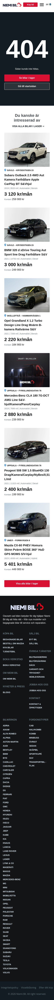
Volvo (6, 972)
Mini (5, 887)
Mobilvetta (9, 895)
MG (4, 883)
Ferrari (7, 794)
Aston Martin (10, 742)
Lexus (6, 855)
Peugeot (8, 908)
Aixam (6, 729)
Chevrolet (9, 766)
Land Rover (9, 851)
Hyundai (7, 815)
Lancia (7, 847)
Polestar (8, 912)
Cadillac (8, 762)
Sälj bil (33, 643)
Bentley (7, 750)
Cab (31, 725)
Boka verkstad (11, 665)
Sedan (32, 746)
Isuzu (6, 819)
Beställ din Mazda (13, 643)
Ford (6, 802)
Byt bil (33, 639)
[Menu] (41, 5)
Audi (5, 746)
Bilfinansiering (38, 657)
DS (4, 790)
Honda (6, 810)
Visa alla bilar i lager (27, 126)
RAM (5, 920)
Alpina (6, 738)
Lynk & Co (8, 863)
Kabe (6, 835)
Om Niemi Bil (9, 679)
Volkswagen (10, 968)
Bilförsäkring (37, 661)
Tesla (6, 960)
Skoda (6, 940)
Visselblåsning (28, 987)
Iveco (6, 823)
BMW (5, 754)
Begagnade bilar (13, 639)
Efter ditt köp (46, 987)
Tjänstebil (9, 651)
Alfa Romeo (9, 734)
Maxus (6, 871)
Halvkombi (35, 729)
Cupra (6, 778)
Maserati (8, 867)
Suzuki (6, 956)
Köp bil (30, 4)
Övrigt (33, 742)
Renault (7, 924)
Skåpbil (33, 750)
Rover (6, 928)
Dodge (6, 786)
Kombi (32, 734)
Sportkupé (35, 754)
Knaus (6, 843)
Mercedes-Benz (11, 879)
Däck (32, 665)
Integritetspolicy (9, 987)
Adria (6, 725)
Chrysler (8, 770)
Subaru (7, 952)
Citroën (7, 774)
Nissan (7, 900)
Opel (5, 904)
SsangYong (9, 948)
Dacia (6, 782)
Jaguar (7, 827)
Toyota (7, 964)
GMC (5, 806)
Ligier (6, 859)
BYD (5, 758)
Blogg (6, 692)
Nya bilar (8, 647)
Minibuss (34, 738)
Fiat (5, 798)
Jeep (5, 831)
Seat (5, 936)
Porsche (8, 916)
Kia (4, 839)
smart (6, 944)
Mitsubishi (9, 891)
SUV (31, 758)
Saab (6, 932)
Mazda (6, 875)
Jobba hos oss (37, 690)
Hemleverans (37, 677)
